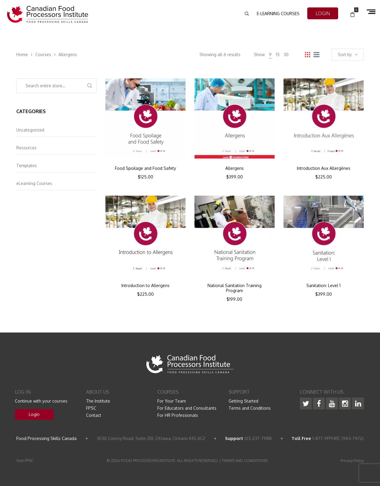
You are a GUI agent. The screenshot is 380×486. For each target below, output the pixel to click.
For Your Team (171, 400)
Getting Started (243, 400)
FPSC (91, 408)
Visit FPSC (24, 460)
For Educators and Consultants (186, 408)
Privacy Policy (352, 460)
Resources (26, 147)
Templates (26, 165)
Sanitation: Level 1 (323, 285)
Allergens (234, 168)
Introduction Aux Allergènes (323, 168)
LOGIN (323, 13)
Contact (93, 415)
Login (34, 414)
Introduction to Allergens (145, 285)
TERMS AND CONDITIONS (244, 460)
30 (286, 54)
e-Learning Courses (278, 13)
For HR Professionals (177, 415)
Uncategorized (30, 129)
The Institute (98, 400)
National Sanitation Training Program (235, 288)
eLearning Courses (34, 183)
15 (278, 54)
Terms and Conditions (250, 408)
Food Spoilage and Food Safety (145, 168)
